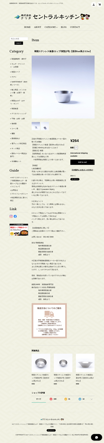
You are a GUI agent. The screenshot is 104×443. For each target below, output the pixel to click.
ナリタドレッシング (19, 113)
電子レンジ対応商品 (19, 143)
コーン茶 (15, 128)
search (18, 43)
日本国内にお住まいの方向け (82, 170)
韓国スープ (16, 72)
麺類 (13, 133)
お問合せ (14, 190)
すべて (38, 399)
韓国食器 (15, 109)
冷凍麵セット (16, 161)
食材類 (14, 123)
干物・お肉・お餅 (18, 119)
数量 (72, 148)
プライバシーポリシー (19, 194)
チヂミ (14, 77)
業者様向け (16, 138)
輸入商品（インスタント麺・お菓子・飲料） (18, 93)
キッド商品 (16, 148)
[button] (51, 27)
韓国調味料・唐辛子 (19, 59)
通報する (73, 175)
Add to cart (82, 162)
